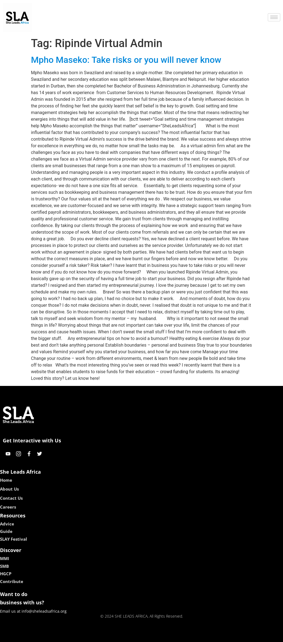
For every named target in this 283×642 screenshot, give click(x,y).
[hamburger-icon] (274, 17)
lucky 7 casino (155, 635)
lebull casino (127, 635)
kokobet (106, 635)
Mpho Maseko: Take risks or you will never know (126, 60)
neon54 (177, 635)
